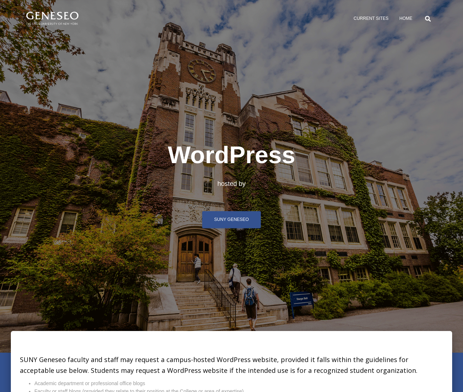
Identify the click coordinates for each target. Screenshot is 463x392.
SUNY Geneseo (231, 219)
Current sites (371, 18)
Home (405, 18)
